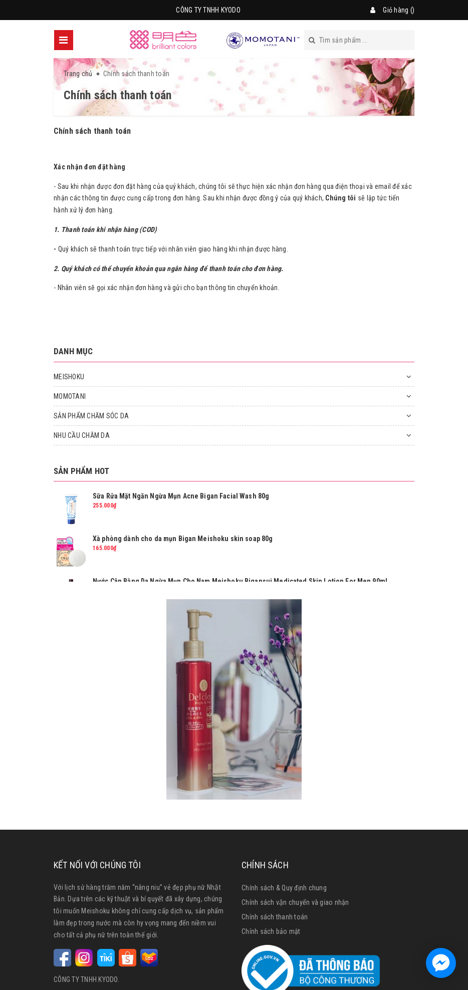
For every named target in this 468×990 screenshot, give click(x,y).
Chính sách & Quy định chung (284, 888)
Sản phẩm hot (81, 471)
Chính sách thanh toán (92, 131)
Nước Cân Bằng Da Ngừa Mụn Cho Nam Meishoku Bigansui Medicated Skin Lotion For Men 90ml (240, 581)
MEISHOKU (69, 377)
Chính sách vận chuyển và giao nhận (295, 902)
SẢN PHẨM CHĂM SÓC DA (91, 416)
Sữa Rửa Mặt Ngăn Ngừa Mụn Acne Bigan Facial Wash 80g (181, 496)
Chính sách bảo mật (271, 931)
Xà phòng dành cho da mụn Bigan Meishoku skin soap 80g (183, 539)
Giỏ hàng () (398, 10)
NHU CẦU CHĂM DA (82, 435)
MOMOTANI (70, 396)
